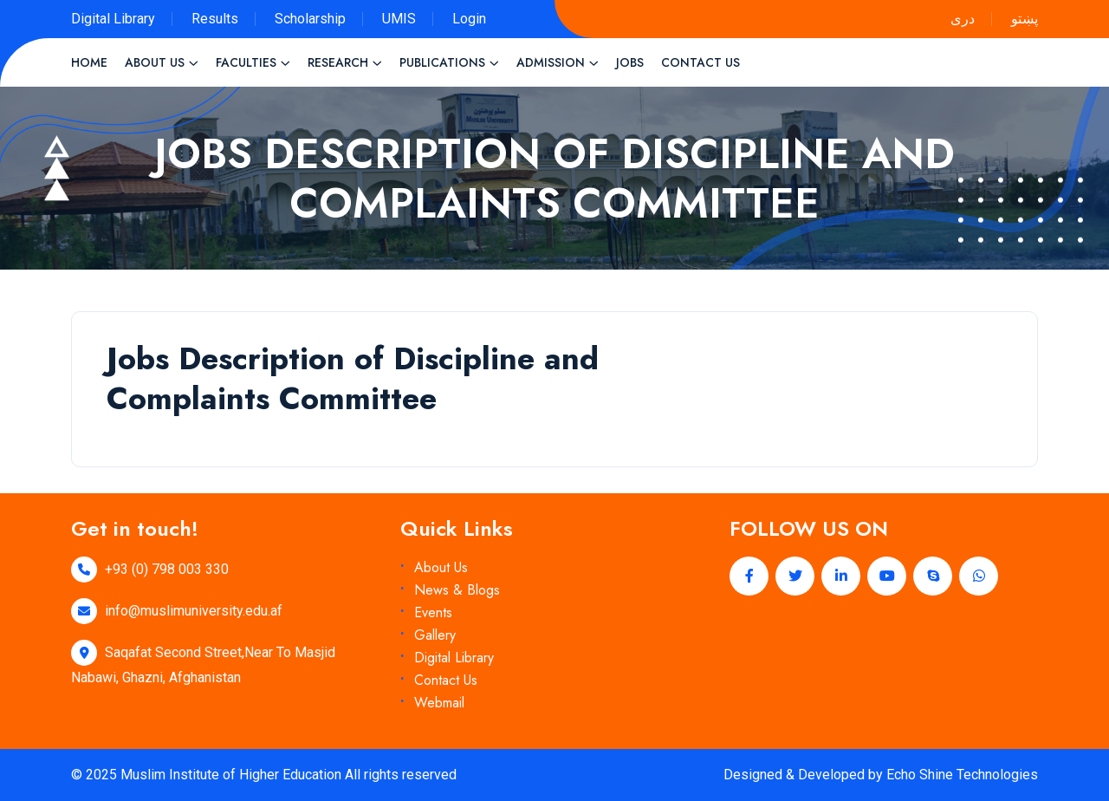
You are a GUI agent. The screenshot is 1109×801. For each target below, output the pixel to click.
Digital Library (113, 18)
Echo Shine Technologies (962, 774)
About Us (155, 62)
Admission (550, 62)
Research (338, 62)
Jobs (630, 62)
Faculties (246, 62)
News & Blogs (457, 590)
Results (214, 18)
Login (469, 18)
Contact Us (700, 62)
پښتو (1024, 18)
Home (89, 62)
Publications (442, 62)
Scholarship (310, 18)
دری (962, 18)
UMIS (399, 18)
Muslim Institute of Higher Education (230, 774)
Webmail (439, 703)
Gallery (435, 635)
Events (433, 612)
